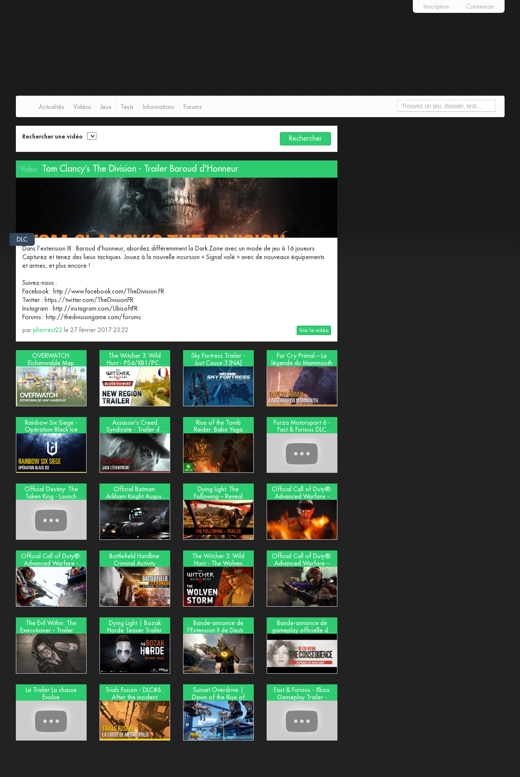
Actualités (51, 107)
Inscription (436, 6)
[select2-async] (91, 136)
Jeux (105, 107)
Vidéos (82, 107)
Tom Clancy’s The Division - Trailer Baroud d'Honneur (140, 168)
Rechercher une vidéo (52, 136)
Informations (158, 107)
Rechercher (305, 138)
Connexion (480, 6)
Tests (127, 107)
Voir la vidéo (313, 330)
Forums (192, 107)
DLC (22, 239)
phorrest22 (47, 330)
